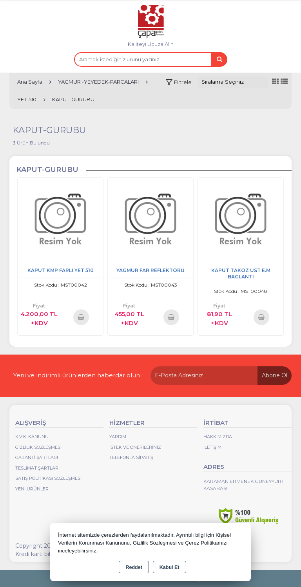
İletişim (212, 447)
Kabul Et (170, 567)
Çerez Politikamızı (206, 543)
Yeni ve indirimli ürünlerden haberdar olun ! (78, 375)
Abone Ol (274, 375)
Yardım (117, 436)
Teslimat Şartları (37, 468)
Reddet (133, 567)
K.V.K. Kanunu (32, 436)
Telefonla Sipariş (131, 457)
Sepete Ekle (81, 317)
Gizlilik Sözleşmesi (38, 447)
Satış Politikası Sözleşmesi (48, 478)
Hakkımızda (217, 436)
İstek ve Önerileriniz (135, 447)
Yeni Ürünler (32, 489)
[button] (178, 82)
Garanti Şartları (36, 457)
